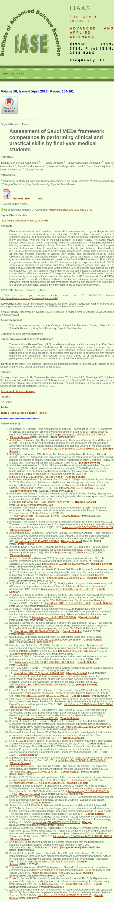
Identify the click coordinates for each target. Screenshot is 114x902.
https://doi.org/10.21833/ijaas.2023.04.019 (25, 220)
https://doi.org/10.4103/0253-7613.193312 (56, 822)
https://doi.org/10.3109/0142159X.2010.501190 (41, 695)
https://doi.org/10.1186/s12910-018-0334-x (66, 884)
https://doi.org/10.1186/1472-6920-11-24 (36, 631)
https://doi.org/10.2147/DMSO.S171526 (81, 487)
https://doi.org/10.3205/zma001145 (38, 718)
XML (40, 198)
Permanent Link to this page (18, 391)
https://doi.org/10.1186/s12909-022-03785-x (80, 434)
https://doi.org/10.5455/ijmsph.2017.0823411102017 (82, 836)
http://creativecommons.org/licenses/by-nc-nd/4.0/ (29, 298)
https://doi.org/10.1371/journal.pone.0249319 (47, 502)
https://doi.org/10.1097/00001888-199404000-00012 (44, 684)
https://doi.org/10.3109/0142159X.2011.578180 (64, 895)
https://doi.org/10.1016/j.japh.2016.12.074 (51, 861)
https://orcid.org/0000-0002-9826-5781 (71, 209)
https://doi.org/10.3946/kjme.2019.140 (36, 847)
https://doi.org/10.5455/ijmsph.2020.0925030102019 (71, 448)
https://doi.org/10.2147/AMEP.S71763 (36, 771)
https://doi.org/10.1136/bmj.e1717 (66, 577)
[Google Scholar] (20, 437)
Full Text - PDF (21, 198)
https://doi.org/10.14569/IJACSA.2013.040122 (67, 589)
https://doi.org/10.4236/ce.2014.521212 (39, 737)
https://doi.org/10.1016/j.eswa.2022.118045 (88, 704)
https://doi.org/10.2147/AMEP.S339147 (54, 617)
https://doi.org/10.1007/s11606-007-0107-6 (82, 650)
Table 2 (14, 412)
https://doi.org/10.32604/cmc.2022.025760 (79, 552)
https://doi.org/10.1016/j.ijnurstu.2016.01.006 (38, 673)
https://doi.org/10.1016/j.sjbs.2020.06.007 (65, 563)
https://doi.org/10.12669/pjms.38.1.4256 (36, 516)
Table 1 (5, 412)
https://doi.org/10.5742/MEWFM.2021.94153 (87, 527)
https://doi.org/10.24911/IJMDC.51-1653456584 (36, 476)
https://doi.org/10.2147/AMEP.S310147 (37, 541)
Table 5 (42, 412)
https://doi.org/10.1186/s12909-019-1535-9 (56, 639)
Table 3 (23, 412)
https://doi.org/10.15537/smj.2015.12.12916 (56, 872)
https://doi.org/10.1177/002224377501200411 (81, 760)
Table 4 (33, 412)
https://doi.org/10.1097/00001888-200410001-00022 (44, 662)
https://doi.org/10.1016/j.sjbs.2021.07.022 (67, 603)
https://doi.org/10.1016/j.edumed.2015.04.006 (39, 782)
